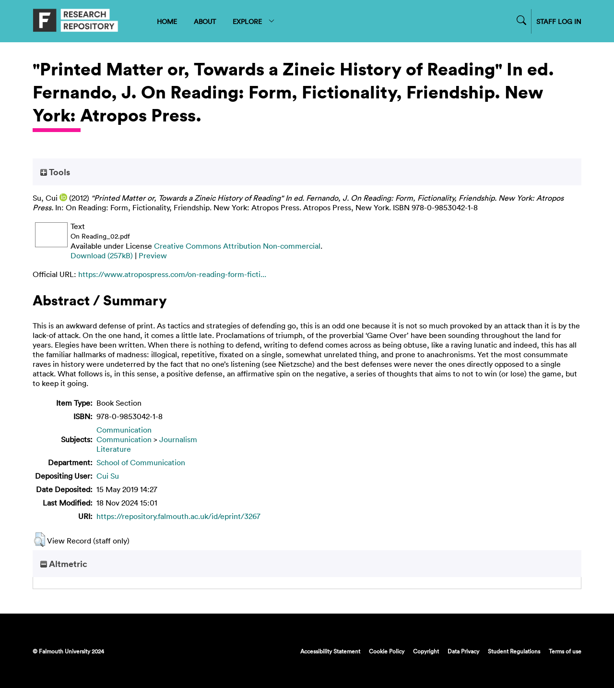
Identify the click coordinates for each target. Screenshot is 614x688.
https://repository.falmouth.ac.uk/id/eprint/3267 (178, 516)
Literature (113, 449)
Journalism (178, 439)
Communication (124, 430)
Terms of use (565, 651)
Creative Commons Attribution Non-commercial (237, 246)
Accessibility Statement (330, 651)
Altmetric (63, 563)
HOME (167, 21)
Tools (55, 172)
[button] (39, 539)
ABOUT (205, 21)
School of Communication (140, 462)
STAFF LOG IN (558, 21)
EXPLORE (254, 21)
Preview (153, 255)
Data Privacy (463, 651)
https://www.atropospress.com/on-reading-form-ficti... (172, 274)
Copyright (426, 651)
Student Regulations (514, 651)
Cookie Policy (386, 651)
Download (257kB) (102, 255)
